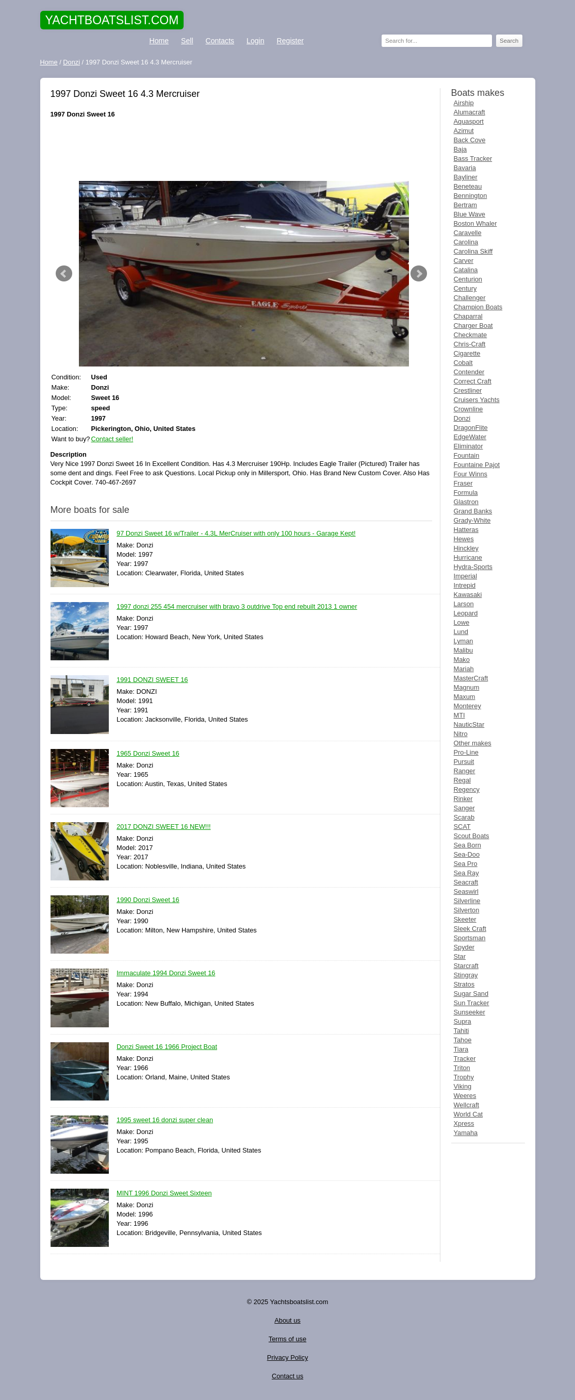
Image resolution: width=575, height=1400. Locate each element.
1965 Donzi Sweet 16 (148, 754)
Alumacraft (469, 112)
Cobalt (463, 362)
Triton (462, 1068)
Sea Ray (466, 873)
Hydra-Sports (473, 567)
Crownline (468, 409)
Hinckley (466, 548)
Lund (461, 632)
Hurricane (468, 557)
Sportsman (470, 938)
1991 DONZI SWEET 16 (152, 680)
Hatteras (466, 530)
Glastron (466, 502)
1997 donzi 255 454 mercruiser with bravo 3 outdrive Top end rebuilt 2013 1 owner (237, 607)
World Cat (468, 1114)
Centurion (468, 279)
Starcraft (466, 966)
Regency (467, 789)
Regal (462, 780)
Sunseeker (469, 1012)
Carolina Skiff (473, 251)
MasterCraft (471, 678)
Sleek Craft (470, 928)
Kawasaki (468, 594)
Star (460, 956)
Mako (462, 659)
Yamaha (466, 1133)
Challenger (470, 298)
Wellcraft (467, 1105)
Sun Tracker (471, 1003)
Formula (466, 492)
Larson (464, 604)
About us (287, 1320)
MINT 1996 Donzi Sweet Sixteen (164, 1193)
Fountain (467, 455)
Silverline (467, 901)
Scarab (464, 817)
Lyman (463, 641)
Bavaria (465, 168)
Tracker (465, 1058)
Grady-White (472, 520)
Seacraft (466, 882)
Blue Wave (469, 214)
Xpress (464, 1123)
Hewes (464, 539)
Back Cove (470, 140)
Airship (464, 103)
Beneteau (468, 186)
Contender (469, 372)
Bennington (470, 195)
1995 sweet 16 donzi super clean (165, 1120)
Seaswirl (466, 891)
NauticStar (469, 724)
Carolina (466, 242)
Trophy (464, 1077)
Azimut (464, 131)
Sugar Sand (471, 993)
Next (418, 273)
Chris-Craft (470, 344)
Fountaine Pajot (477, 465)
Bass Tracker (473, 158)
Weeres (465, 1095)
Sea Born (467, 845)
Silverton (467, 910)
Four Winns (470, 474)
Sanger (464, 808)
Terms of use (287, 1339)
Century (465, 288)
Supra (462, 1021)
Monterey (467, 706)
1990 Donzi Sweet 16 (148, 900)
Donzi (462, 418)
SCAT (462, 826)
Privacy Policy (287, 1357)
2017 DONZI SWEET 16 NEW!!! (164, 827)
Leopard (466, 613)
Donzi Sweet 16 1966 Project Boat (167, 1047)
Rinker (463, 799)
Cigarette (467, 353)
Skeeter (465, 919)
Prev (64, 273)
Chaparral (468, 316)
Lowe (462, 622)
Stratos (464, 984)
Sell (187, 41)
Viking (463, 1086)
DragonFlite (471, 427)
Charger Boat (473, 325)
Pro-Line (466, 752)
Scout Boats (471, 836)
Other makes (472, 743)
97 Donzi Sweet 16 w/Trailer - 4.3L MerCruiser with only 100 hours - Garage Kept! (236, 534)
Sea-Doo (467, 854)
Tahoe (463, 1040)
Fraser (463, 483)
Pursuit (464, 761)
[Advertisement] (241, 150)
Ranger (464, 771)
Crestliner (468, 390)
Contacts (220, 41)
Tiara (461, 1049)
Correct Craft (472, 381)
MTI (459, 715)
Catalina (466, 270)
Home (159, 41)
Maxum (464, 697)
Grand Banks (473, 511)
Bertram (466, 205)
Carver (463, 260)
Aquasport (469, 121)
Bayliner (466, 177)
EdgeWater (470, 437)
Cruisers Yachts (477, 400)
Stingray (466, 975)
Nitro (461, 734)
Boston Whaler (475, 223)
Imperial (466, 576)
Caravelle (468, 233)
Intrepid (465, 585)
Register (290, 41)
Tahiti (461, 1031)
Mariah (464, 669)
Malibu (463, 650)
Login (255, 41)
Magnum (467, 687)
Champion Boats (478, 307)
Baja (460, 149)
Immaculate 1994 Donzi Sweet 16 (166, 973)
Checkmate (470, 335)
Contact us (287, 1376)
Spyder (464, 947)
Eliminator (468, 446)
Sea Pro (466, 864)
